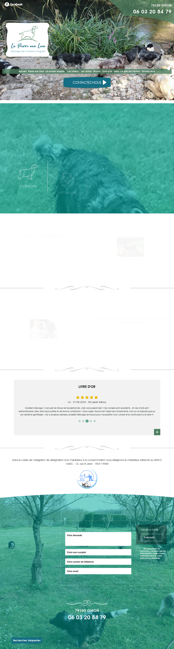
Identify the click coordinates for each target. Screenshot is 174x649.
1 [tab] (79, 421)
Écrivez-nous (148, 71)
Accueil (23, 71)
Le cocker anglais (55, 71)
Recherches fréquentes (26, 640)
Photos (97, 71)
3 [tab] (87, 421)
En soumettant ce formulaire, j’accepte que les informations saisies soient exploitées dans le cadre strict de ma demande (153, 553)
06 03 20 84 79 (152, 11)
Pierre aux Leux (36, 71)
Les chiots (86, 71)
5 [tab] (94, 421)
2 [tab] (83, 421)
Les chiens (72, 71)
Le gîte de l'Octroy (130, 71)
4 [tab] (90, 421)
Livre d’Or (107, 71)
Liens (116, 71)
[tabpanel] (87, 405)
